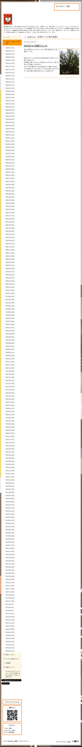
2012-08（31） (10, 560)
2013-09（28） (10, 520)
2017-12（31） (10, 361)
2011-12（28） (10, 585)
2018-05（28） (10, 346)
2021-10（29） (10, 218)
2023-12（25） (10, 138)
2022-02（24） (10, 206)
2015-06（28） (10, 455)
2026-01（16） (10, 60)
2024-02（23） (10, 131)
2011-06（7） (10, 604)
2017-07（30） (10, 377)
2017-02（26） (10, 393)
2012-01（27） (10, 582)
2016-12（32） (10, 399)
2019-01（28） (10, 321)
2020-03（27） (10, 278)
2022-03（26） (10, 203)
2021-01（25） (10, 246)
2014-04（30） (10, 498)
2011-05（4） (10, 607)
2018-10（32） (10, 330)
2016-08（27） (10, 411)
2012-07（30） (10, 564)
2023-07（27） (10, 153)
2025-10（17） (10, 69)
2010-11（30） (10, 626)
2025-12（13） (10, 63)
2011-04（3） (10, 610)
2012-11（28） (10, 551)
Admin (69, 741)
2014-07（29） (10, 489)
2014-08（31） (10, 486)
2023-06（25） (10, 156)
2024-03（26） (10, 128)
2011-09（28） (10, 595)
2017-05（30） (10, 383)
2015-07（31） (10, 452)
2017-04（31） (10, 386)
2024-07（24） (10, 116)
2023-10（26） (10, 144)
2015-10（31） (10, 442)
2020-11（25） (10, 253)
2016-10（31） (10, 405)
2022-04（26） (10, 200)
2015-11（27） (10, 439)
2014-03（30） (10, 501)
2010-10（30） (10, 629)
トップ (7, 37)
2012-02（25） (10, 579)
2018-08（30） (10, 337)
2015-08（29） (10, 449)
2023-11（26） (10, 141)
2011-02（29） (10, 616)
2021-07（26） (10, 228)
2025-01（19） (10, 97)
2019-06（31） (10, 305)
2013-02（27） (10, 542)
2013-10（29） (10, 517)
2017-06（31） (10, 380)
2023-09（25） (10, 147)
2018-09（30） (10, 333)
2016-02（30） (10, 430)
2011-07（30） (10, 601)
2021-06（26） (10, 231)
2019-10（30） (10, 293)
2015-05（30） (10, 458)
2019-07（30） (10, 302)
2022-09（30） (10, 184)
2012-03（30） (10, 576)
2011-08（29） (10, 598)
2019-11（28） (10, 290)
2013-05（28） (10, 532)
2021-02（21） (10, 243)
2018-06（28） (10, 343)
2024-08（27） (10, 113)
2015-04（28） (10, 461)
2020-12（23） (10, 250)
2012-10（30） (10, 554)
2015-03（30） (10, 464)
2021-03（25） (10, 240)
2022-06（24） (10, 194)
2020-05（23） (10, 271)
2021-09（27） (10, 222)
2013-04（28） (10, 536)
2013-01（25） (10, 545)
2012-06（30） (10, 567)
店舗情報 (8, 663)
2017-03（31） (10, 389)
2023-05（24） (10, 159)
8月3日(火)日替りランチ (35, 45)
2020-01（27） (10, 284)
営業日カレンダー (10, 667)
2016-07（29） (10, 414)
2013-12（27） (10, 511)
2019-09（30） (10, 296)
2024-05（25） (10, 122)
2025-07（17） (10, 79)
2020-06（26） (10, 268)
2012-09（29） (10, 557)
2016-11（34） (10, 402)
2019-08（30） (10, 299)
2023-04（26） (10, 162)
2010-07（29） (10, 638)
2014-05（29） (10, 495)
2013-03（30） (10, 539)
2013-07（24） (10, 526)
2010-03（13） (10, 651)
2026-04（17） (10, 51)
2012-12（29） (10, 548)
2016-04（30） (10, 424)
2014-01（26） (10, 508)
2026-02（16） (10, 57)
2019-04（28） (10, 312)
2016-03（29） (10, 427)
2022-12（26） (10, 175)
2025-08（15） (10, 75)
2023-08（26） (10, 150)
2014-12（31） (10, 473)
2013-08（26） (10, 523)
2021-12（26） (10, 212)
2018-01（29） (10, 358)
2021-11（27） (10, 215)
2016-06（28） (10, 417)
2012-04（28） (10, 573)
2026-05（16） (10, 47)
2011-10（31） (10, 592)
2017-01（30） (10, 396)
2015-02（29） (10, 467)
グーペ (64, 741)
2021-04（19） (10, 237)
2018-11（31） (10, 327)
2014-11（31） (10, 476)
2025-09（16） (10, 72)
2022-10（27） (10, 181)
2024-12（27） (10, 100)
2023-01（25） (10, 172)
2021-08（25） (10, 225)
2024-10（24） (10, 107)
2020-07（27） (10, 265)
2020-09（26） (10, 259)
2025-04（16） (10, 88)
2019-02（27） (10, 318)
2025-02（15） (10, 94)
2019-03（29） (10, 315)
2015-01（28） (10, 470)
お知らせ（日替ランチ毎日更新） (13, 42)
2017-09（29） (10, 371)
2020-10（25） (10, 256)
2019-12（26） (10, 287)
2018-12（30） (10, 324)
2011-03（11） (10, 613)
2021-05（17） (10, 234)
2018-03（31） (10, 352)
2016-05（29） (10, 421)
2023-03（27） (10, 166)
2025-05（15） (10, 85)
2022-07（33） (10, 190)
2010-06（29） (10, 641)
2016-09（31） (10, 408)
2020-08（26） (10, 262)
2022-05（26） (10, 197)
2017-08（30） (10, 374)
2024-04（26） (10, 125)
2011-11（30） (10, 588)
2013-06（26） (10, 529)
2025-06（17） (10, 82)
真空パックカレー (10, 655)
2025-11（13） (10, 66)
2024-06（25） (10, 119)
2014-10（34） (10, 480)
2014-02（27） (10, 504)
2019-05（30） (10, 309)
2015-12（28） (10, 436)
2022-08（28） (10, 187)
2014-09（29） (10, 483)
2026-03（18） (10, 54)
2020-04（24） (10, 274)
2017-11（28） (10, 365)
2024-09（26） (10, 110)
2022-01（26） (10, 209)
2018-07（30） (10, 340)
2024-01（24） (10, 135)
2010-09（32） (10, 632)
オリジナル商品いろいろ (12, 659)
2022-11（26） (10, 178)
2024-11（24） (10, 103)
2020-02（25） (10, 281)
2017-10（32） (10, 368)
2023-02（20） (10, 169)
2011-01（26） (10, 619)
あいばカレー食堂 (12, 741)
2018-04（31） (10, 349)
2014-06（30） (10, 492)
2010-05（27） (10, 644)
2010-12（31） (10, 623)
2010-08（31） (10, 635)
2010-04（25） (10, 647)
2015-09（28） (10, 445)
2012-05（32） (10, 570)
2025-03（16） (10, 91)
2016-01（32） (10, 433)
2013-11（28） (10, 514)
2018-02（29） (10, 355)
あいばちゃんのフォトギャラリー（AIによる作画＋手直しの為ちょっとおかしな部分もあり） (13, 674)
